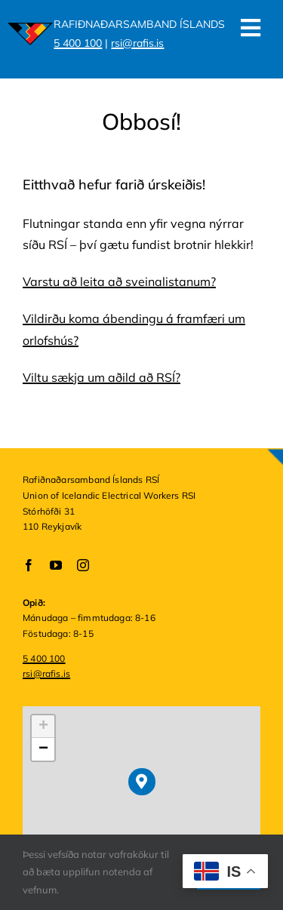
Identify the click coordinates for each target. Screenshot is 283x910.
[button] (141, 781)
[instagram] (83, 565)
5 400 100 (78, 43)
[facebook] (29, 565)
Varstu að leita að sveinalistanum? (119, 281)
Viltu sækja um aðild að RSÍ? (101, 377)
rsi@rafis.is (137, 43)
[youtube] (56, 565)
